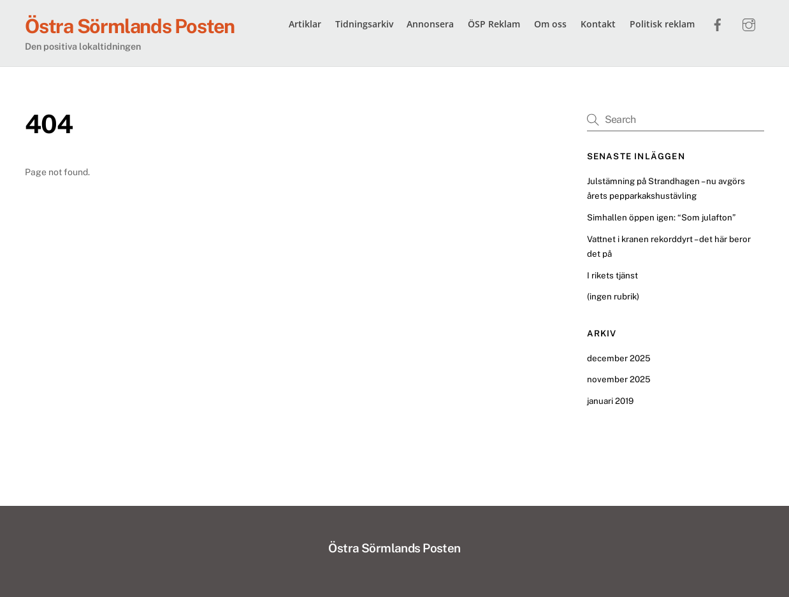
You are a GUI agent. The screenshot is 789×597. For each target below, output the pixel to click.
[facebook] (717, 23)
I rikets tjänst (612, 275)
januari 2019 (610, 401)
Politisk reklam (662, 24)
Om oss (550, 24)
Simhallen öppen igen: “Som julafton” (661, 217)
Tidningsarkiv (364, 24)
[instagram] (749, 23)
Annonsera (430, 24)
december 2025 (619, 358)
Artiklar (305, 24)
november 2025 (619, 379)
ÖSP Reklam (494, 24)
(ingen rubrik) (613, 296)
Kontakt (598, 24)
